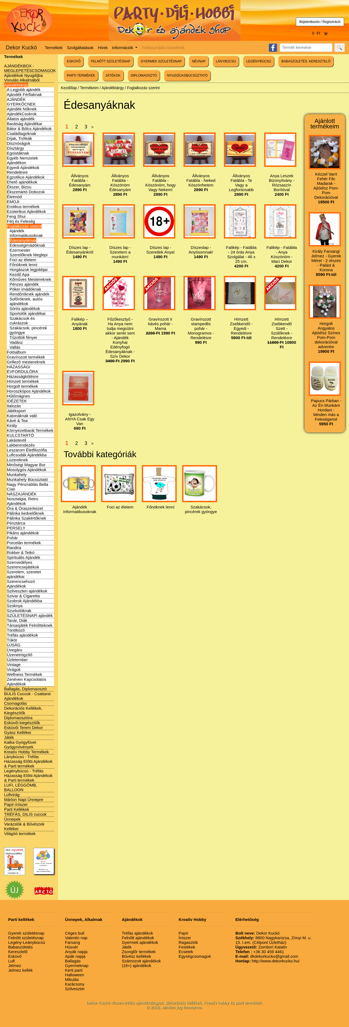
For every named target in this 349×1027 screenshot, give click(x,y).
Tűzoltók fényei (23, 337)
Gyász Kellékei (17, 732)
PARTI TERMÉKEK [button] (81, 75)
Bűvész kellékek (136, 956)
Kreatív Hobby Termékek (26, 751)
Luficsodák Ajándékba (27, 455)
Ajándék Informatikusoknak (26, 233)
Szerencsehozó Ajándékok (21, 583)
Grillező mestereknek (26, 362)
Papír (183, 933)
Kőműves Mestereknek (30, 279)
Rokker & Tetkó (20, 552)
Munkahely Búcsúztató (27, 479)
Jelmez (14, 965)
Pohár (12, 537)
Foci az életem (23, 259)
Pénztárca (16, 523)
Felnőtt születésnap (26, 937)
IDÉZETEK (17, 401)
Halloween (74, 974)
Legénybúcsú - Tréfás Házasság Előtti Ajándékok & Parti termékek (28, 775)
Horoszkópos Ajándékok (29, 391)
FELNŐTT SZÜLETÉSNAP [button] (110, 61)
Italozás (14, 405)
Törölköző (16, 630)
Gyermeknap (76, 965)
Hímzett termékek (23, 381)
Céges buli (74, 933)
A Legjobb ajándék (23, 89)
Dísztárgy (15, 148)
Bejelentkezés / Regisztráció (320, 22)
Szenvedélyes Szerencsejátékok (23, 564)
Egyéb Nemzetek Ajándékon (22, 160)
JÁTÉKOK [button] (113, 75)
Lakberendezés (21, 445)
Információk (123, 47)
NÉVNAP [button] (198, 61)
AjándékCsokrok (22, 114)
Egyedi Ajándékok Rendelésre (23, 169)
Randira (14, 547)
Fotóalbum (16, 352)
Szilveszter (75, 988)
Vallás (15, 347)
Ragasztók (188, 942)
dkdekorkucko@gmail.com (266, 956)
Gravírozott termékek (26, 357)
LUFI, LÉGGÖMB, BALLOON (20, 787)
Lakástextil (16, 440)
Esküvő (15, 956)
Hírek (103, 47)
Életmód (14, 196)
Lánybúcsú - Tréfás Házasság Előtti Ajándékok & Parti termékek (28, 761)
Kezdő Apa (19, 274)
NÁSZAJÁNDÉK (22, 494)
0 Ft (320, 33)
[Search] (306, 47)
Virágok (14, 669)
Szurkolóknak (19, 610)
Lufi (11, 961)
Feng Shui (16, 216)
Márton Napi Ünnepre (23, 799)
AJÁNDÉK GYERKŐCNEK (21, 101)
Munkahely (17, 474)
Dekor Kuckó (21, 47)
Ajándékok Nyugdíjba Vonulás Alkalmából (23, 77)
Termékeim (89, 88)
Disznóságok (18, 143)
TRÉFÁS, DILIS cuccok (25, 814)
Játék (9, 737)
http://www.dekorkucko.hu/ (267, 961)
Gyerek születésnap (26, 933)
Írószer (185, 937)
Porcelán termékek (24, 542)
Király (12, 425)
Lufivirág (12, 794)
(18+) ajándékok (136, 965)
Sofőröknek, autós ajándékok (26, 301)
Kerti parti (73, 970)
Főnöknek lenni (23, 264)
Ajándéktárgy (16, 85)
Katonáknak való (22, 415)
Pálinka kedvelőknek (25, 513)
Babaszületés (20, 947)
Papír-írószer (16, 804)
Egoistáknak (18, 153)
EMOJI (13, 201)
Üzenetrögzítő (19, 654)
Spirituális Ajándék (23, 557)
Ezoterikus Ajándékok (26, 211)
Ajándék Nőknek (22, 109)
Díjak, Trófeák (19, 138)
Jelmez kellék (20, 970)
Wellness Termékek (24, 674)
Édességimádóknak (27, 245)
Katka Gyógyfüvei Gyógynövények (20, 744)
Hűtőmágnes (18, 396)
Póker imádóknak (25, 289)
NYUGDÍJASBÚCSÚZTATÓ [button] (187, 75)
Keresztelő (18, 951)
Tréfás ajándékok (22, 635)
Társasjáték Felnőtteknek (30, 625)
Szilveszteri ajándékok (27, 591)
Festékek (187, 947)
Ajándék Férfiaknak (24, 94)
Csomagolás (15, 703)
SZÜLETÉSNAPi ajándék (30, 615)
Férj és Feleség (21, 221)
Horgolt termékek (22, 386)
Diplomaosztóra (18, 717)
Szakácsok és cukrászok (22, 320)
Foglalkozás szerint (24, 226)
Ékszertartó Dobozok (26, 191)
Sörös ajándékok (25, 308)
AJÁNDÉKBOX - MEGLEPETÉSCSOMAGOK (30, 68)
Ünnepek (12, 819)
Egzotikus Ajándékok (25, 177)
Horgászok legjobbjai (28, 269)
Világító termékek (20, 833)
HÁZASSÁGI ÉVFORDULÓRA (22, 369)
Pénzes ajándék (24, 284)
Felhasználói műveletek (163, 47)
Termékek (54, 47)
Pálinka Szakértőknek (26, 518)
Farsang (72, 942)
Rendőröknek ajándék (29, 294)
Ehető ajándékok (22, 182)
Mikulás (72, 979)
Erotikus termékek (23, 206)
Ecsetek (186, 951)
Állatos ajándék (21, 118)
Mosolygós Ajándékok (26, 469)
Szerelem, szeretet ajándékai (24, 574)
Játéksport (16, 410)
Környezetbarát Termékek (30, 430)
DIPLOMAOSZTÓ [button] (144, 75)
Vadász (16, 342)
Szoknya (15, 605)
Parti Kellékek (16, 809)
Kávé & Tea (17, 420)
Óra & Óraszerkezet (25, 508)
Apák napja (75, 956)
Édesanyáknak (23, 240)
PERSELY (16, 528)
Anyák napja (76, 951)
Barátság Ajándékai (24, 123)
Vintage (14, 664)
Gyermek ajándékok (140, 942)
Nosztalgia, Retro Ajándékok (22, 501)
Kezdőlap (69, 88)
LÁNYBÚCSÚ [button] (226, 61)
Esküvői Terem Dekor (23, 727)
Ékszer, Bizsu (19, 187)
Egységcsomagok (195, 956)
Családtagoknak (21, 133)
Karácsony (74, 984)
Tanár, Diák (17, 620)
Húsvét (71, 947)
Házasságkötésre (22, 376)
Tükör (12, 640)
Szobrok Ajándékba (24, 600)
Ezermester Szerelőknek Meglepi (28, 252)
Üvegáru (14, 649)
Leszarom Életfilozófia (27, 450)
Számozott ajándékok (141, 961)
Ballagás (73, 961)
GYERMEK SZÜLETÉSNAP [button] (161, 61)
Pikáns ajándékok (23, 533)
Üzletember (17, 659)
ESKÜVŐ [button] (73, 61)
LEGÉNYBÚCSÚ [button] (258, 61)
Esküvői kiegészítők (22, 722)
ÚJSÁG (13, 645)
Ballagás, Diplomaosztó (25, 688)
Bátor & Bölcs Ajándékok (29, 128)
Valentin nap (76, 937)
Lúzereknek (17, 459)
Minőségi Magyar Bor (26, 464)
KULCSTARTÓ (20, 435)
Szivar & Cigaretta (23, 596)
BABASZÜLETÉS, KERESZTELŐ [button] (305, 61)
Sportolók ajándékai (28, 313)
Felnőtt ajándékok (138, 937)
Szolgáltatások (80, 47)
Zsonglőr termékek (139, 951)
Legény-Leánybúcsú (26, 942)
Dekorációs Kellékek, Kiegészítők (23, 710)
